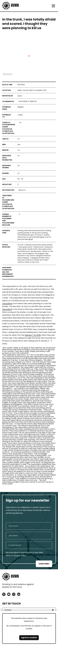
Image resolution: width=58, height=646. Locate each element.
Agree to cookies (29, 637)
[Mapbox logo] (8, 74)
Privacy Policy (20, 555)
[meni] (53, 5)
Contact (8, 610)
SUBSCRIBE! (44, 563)
